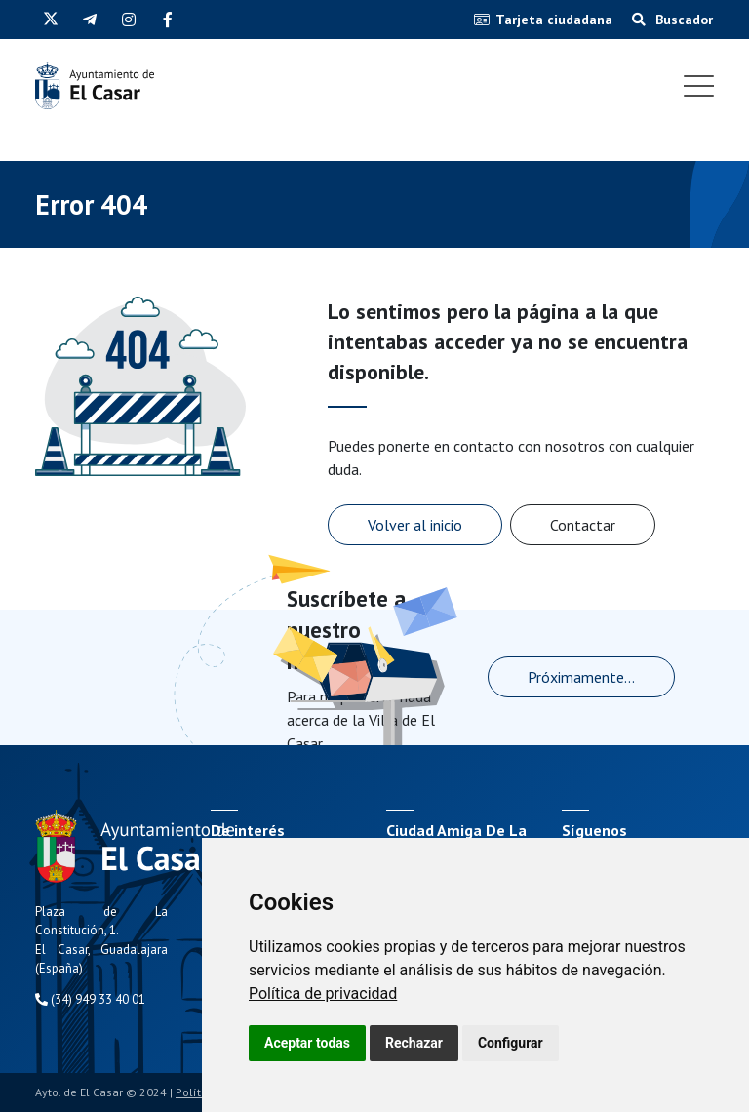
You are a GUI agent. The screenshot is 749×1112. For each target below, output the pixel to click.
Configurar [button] (510, 1043)
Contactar (582, 525)
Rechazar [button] (414, 1043)
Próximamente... (581, 677)
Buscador (672, 19)
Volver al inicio (415, 525)
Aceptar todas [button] (307, 1043)
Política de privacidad (323, 993)
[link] (323, 993)
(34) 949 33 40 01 (90, 999)
